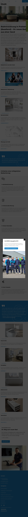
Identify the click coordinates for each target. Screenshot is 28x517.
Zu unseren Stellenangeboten (11, 248)
